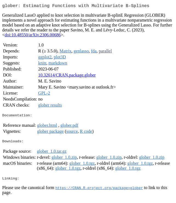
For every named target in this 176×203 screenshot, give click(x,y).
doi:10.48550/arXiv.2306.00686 (33, 36)
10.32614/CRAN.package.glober (67, 76)
